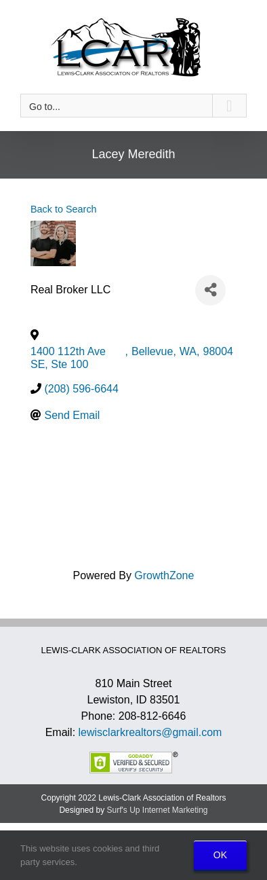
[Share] (210, 290)
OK (220, 854)
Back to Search (63, 209)
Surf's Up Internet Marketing (157, 810)
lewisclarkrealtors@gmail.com (150, 732)
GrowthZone (164, 575)
